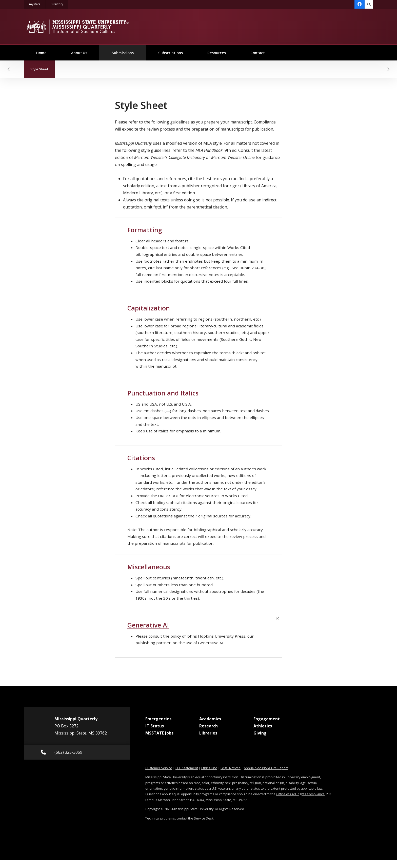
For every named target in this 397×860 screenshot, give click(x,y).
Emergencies (158, 719)
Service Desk (204, 818)
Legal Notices (231, 768)
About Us (79, 53)
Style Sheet (42, 66)
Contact (257, 53)
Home (41, 53)
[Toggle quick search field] (369, 4)
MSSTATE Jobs (159, 733)
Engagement (266, 719)
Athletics (262, 726)
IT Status (154, 726)
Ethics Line (209, 768)
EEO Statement (186, 768)
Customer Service (158, 768)
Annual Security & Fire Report (266, 768)
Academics (210, 719)
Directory (59, 3)
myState (37, 3)
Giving (260, 733)
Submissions (129, 50)
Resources (216, 53)
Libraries (208, 733)
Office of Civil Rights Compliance (300, 794)
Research (208, 726)
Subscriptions (170, 53)
